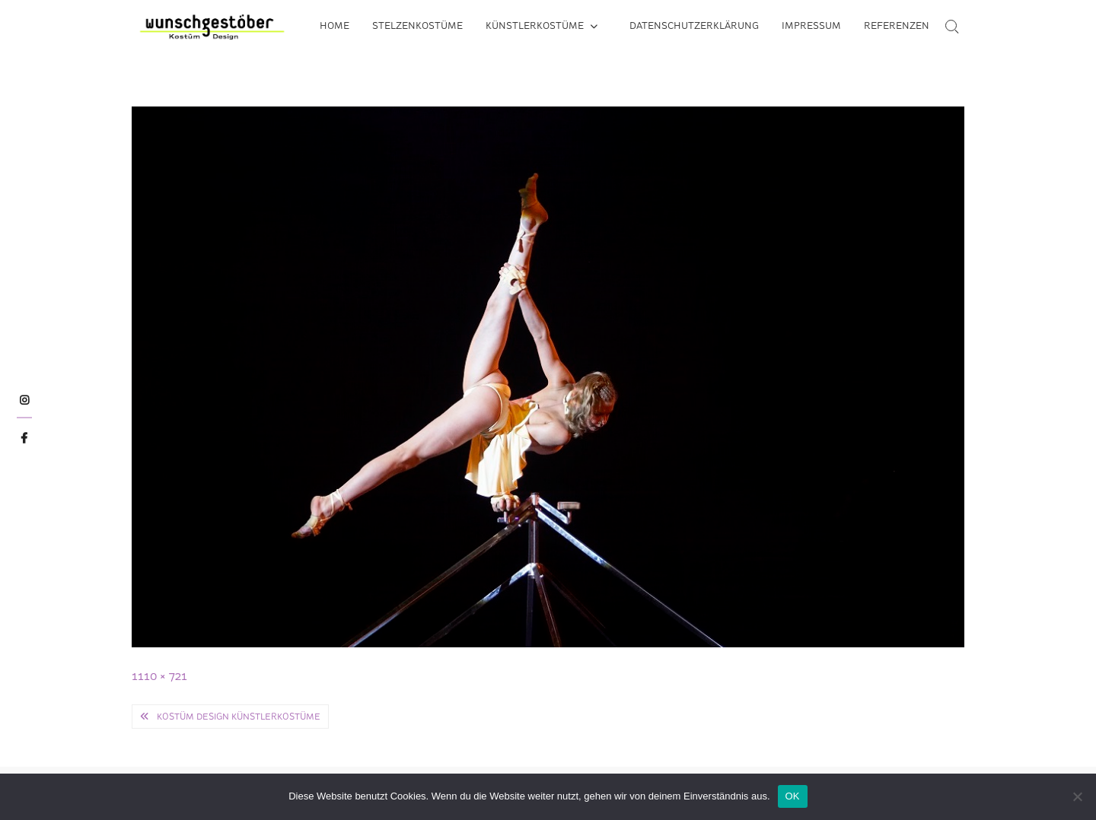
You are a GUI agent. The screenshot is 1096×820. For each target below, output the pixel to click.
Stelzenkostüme (417, 25)
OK (792, 796)
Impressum (811, 25)
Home (334, 25)
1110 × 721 (159, 676)
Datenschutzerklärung (694, 25)
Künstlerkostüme (535, 25)
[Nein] (1077, 796)
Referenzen (896, 25)
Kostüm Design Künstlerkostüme (238, 716)
